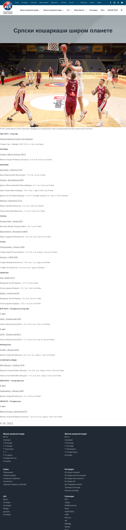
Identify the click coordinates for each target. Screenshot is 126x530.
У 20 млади (7, 443)
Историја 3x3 (70, 481)
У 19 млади (7, 446)
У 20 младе (69, 443)
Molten (67, 527)
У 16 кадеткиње (71, 452)
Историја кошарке (72, 472)
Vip (66, 520)
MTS (66, 499)
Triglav (67, 502)
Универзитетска (9, 458)
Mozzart (68, 517)
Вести (5, 437)
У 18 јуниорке (70, 449)
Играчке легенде (71, 490)
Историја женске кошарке (75, 475)
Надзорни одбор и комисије (14, 484)
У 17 (5, 452)
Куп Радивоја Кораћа (73, 484)
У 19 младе (69, 446)
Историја (7, 461)
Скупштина (7, 481)
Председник (8, 472)
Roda (67, 508)
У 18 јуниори (8, 449)
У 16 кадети (8, 455)
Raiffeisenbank (70, 505)
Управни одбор (9, 475)
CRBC (67, 514)
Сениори (6, 440)
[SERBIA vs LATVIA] (63, 85)
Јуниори (6, 511)
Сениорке (69, 440)
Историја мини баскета (74, 478)
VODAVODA (69, 511)
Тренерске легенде (72, 487)
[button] (121, 10)
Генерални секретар (11, 478)
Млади (6, 508)
